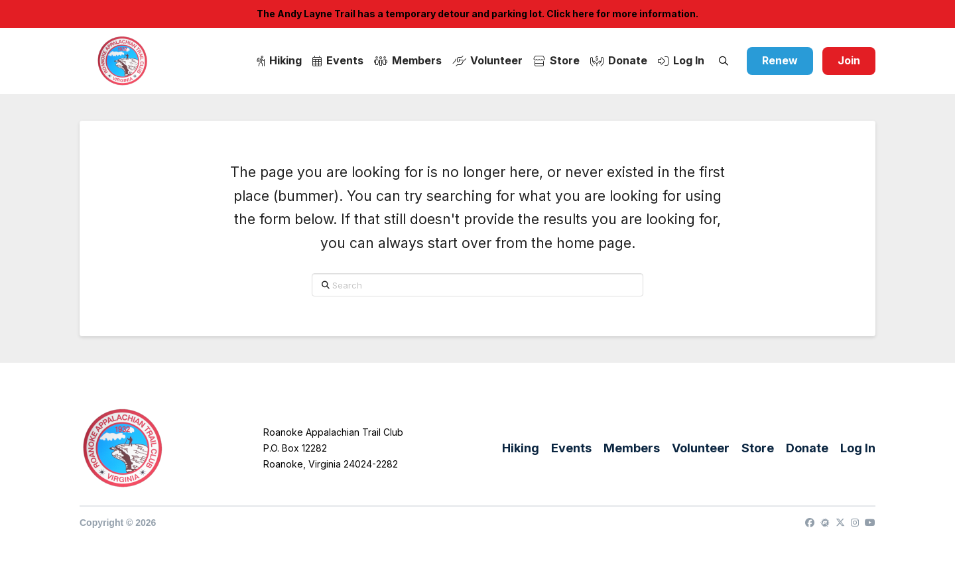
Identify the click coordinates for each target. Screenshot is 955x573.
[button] (723, 61)
